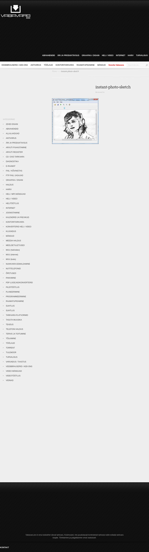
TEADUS (10, 324)
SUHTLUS (10, 306)
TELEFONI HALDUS (14, 329)
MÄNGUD (101, 65)
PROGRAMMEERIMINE (16, 296)
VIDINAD (10, 380)
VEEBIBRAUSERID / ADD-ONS (14, 65)
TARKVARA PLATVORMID (17, 315)
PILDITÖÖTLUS (12, 287)
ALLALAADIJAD (12, 133)
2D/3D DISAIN (12, 124)
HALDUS (10, 185)
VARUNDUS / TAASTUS (16, 362)
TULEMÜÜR (11, 352)
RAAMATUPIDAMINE (86, 65)
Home (54, 71)
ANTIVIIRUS (36, 65)
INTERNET (120, 55)
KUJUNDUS (11, 231)
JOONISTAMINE (13, 213)
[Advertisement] (82, 26)
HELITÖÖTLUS (12, 203)
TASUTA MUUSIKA (14, 320)
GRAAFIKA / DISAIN (90, 55)
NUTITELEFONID (13, 269)
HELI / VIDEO (107, 55)
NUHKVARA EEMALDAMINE (18, 264)
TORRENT (10, 348)
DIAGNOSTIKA (12, 161)
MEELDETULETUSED (15, 245)
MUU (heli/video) (13, 250)
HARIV (130, 55)
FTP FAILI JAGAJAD (14, 175)
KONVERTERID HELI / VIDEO (18, 227)
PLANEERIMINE (13, 292)
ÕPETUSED (11, 273)
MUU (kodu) (11, 259)
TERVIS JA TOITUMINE (16, 334)
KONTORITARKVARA (65, 65)
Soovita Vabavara (116, 65)
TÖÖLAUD (48, 65)
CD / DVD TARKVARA (15, 157)
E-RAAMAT (10, 166)
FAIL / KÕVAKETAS (14, 171)
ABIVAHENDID (48, 55)
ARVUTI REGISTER (14, 152)
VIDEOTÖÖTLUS (13, 376)
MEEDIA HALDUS (13, 241)
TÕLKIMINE (11, 338)
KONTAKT (4, 547)
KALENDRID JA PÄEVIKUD (17, 217)
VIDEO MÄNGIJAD (14, 371)
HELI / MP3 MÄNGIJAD (16, 194)
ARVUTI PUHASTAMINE (16, 147)
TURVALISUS (142, 55)
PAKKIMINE (11, 278)
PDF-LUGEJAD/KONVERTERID (19, 283)
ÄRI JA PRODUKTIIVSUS (68, 55)
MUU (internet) (12, 255)
